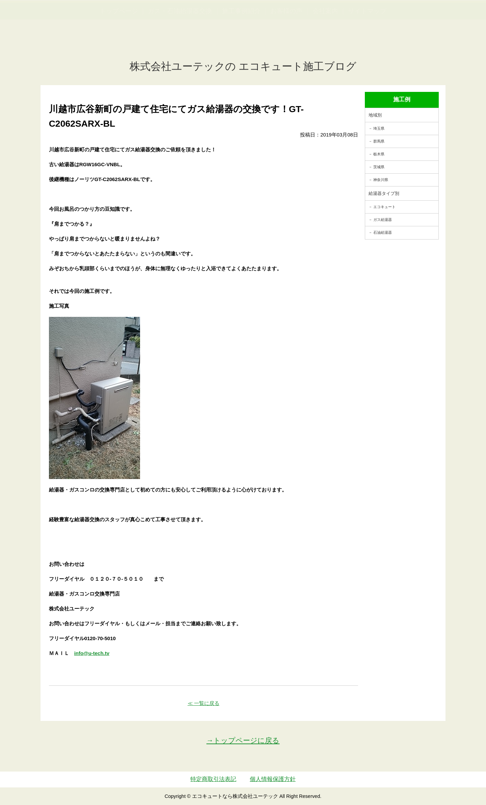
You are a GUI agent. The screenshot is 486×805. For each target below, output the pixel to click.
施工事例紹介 (241, 44)
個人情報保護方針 (273, 779)
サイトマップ (367, 44)
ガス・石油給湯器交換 (180, 44)
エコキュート (384, 207)
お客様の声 (286, 44)
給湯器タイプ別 (384, 193)
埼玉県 (378, 128)
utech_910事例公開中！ (139, 21)
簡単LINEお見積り (406, 17)
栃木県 (378, 154)
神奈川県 (380, 180)
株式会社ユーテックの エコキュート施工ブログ (243, 66)
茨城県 (378, 167)
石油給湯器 (382, 232)
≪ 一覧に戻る (203, 703)
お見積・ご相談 (456, 17)
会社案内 (325, 44)
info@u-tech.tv (91, 653)
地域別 (375, 115)
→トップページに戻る (243, 740)
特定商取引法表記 (213, 779)
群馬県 (378, 141)
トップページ (119, 44)
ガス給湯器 (382, 220)
